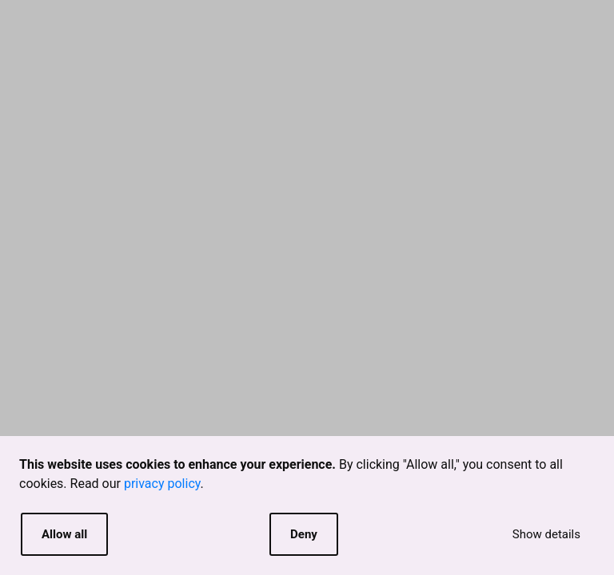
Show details (546, 534)
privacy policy (162, 483)
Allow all (64, 534)
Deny (303, 534)
